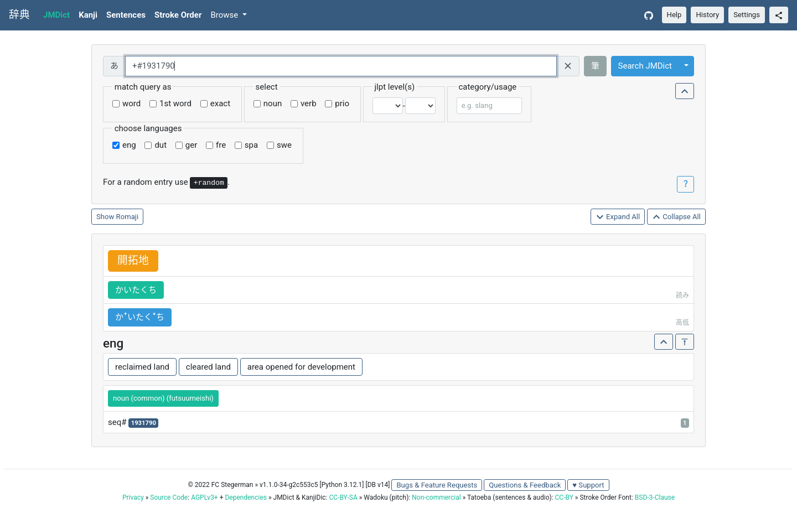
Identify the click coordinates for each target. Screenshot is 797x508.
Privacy (133, 497)
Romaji (127, 216)
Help (674, 15)
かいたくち (136, 290)
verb (309, 103)
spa (251, 145)
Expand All (618, 217)
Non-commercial (436, 497)
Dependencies (245, 497)
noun (272, 103)
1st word (175, 103)
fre (221, 145)
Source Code (169, 497)
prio (342, 103)
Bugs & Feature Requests (436, 485)
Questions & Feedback (525, 485)
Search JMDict (645, 66)
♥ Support (588, 485)
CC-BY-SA (343, 497)
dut (160, 145)
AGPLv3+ (204, 497)
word (131, 103)
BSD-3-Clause (655, 497)
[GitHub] (649, 15)
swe (284, 145)
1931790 (143, 423)
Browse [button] (225, 15)
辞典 (19, 15)
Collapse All (676, 217)
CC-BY (564, 497)
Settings (746, 15)
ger (191, 145)
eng (129, 145)
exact (220, 103)
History (707, 15)
